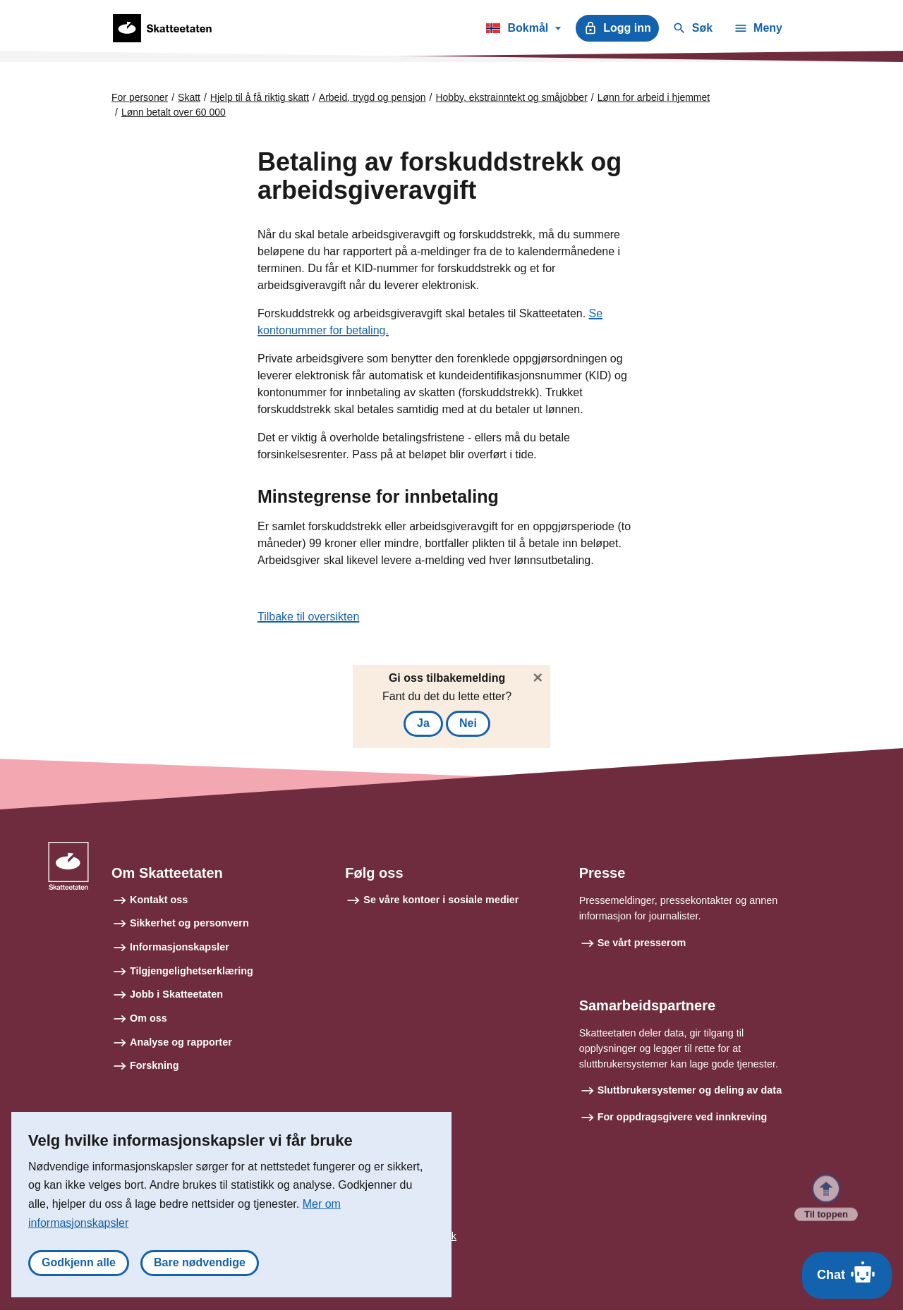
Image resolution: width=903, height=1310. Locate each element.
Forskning (154, 1065)
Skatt (189, 97)
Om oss (148, 1018)
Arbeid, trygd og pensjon (372, 97)
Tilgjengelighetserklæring (191, 971)
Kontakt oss (159, 899)
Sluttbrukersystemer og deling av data (690, 1090)
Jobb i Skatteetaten (176, 994)
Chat (847, 1272)
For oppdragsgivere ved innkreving (683, 1116)
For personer (139, 97)
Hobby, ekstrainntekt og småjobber (511, 97)
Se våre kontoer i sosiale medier (441, 899)
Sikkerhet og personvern (189, 923)
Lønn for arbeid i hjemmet (654, 97)
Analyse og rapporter (181, 1042)
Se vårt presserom (642, 942)
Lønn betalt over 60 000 (173, 112)
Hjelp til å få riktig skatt (259, 97)
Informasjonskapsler (179, 947)
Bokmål (523, 30)
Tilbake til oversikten (308, 617)
